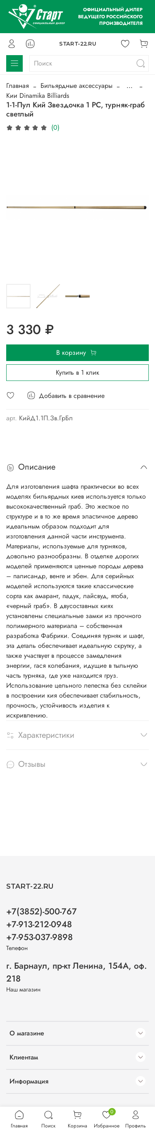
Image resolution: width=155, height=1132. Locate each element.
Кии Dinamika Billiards (37, 95)
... (129, 86)
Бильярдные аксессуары (76, 85)
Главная (17, 85)
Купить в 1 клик (77, 372)
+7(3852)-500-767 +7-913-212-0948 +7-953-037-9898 (41, 924)
